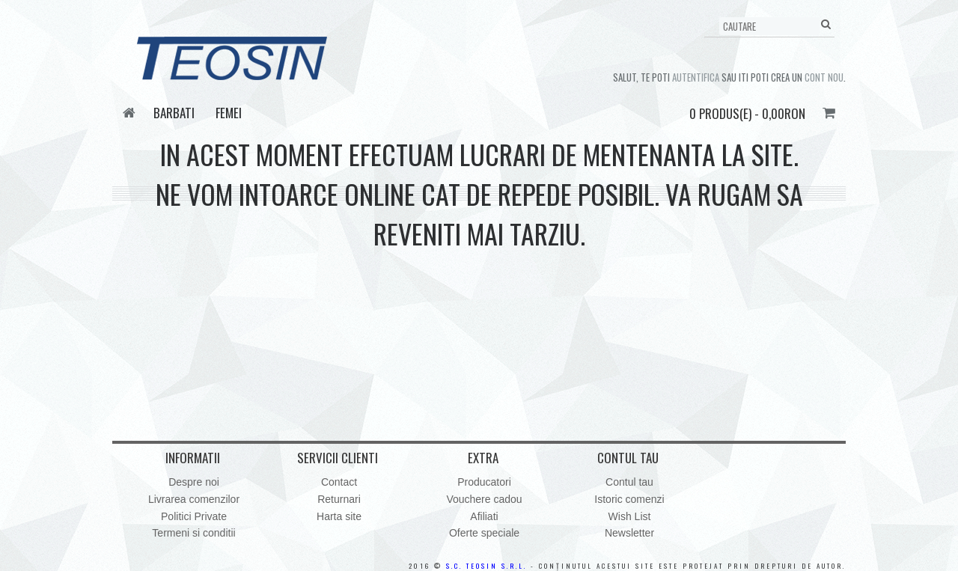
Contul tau (629, 482)
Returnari (339, 499)
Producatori (484, 482)
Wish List (629, 516)
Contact (339, 482)
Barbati (174, 112)
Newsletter (629, 533)
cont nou (824, 77)
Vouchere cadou (484, 499)
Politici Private (194, 516)
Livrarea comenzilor (194, 499)
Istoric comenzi (629, 499)
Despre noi (193, 482)
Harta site (339, 516)
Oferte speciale (484, 533)
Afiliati (484, 516)
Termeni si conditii (193, 533)
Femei (229, 112)
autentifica (695, 77)
